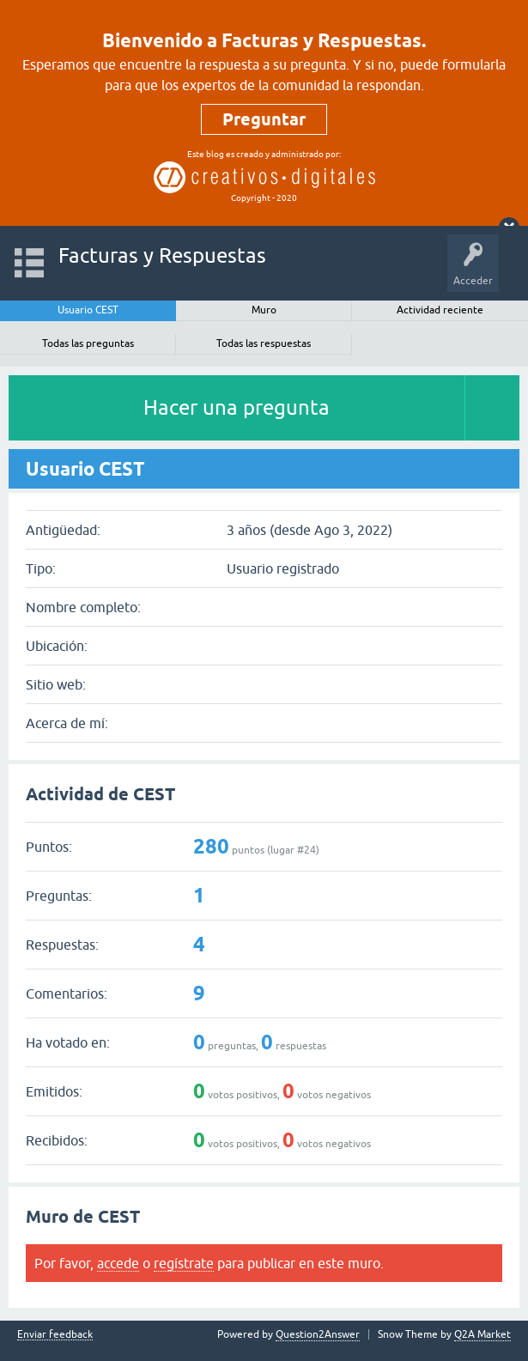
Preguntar (264, 119)
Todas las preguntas (88, 343)
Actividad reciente (440, 310)
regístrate (184, 1263)
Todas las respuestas (263, 343)
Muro (264, 310)
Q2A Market (482, 1334)
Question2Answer (318, 1334)
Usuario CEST (88, 310)
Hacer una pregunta (236, 407)
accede (118, 1263)
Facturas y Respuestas (162, 255)
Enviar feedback (55, 1334)
